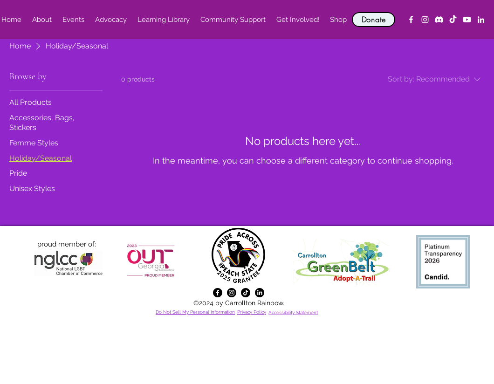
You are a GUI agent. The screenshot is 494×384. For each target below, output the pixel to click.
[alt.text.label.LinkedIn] (481, 19)
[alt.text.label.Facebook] (411, 19)
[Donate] (373, 19)
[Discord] (439, 19)
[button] (42, 19)
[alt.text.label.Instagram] (425, 19)
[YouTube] (467, 19)
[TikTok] (453, 19)
